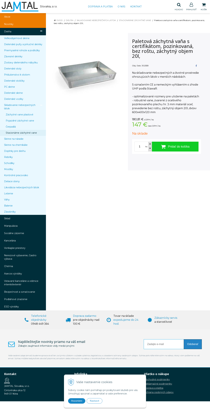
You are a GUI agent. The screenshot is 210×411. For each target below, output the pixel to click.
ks (146, 147)
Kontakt (136, 6)
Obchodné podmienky (157, 379)
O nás (121, 6)
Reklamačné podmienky (158, 383)
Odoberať (192, 344)
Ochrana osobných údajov (159, 392)
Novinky (8, 24)
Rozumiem (76, 401)
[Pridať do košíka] (175, 147)
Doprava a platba (100, 6)
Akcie (7, 16)
